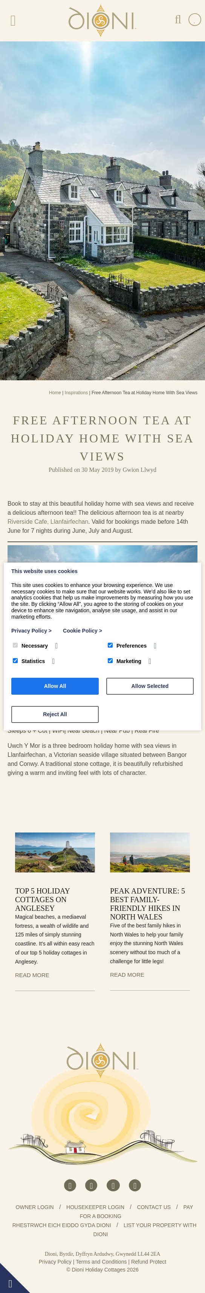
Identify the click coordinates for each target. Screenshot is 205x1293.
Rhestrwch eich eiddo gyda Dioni (61, 1225)
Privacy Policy (55, 1262)
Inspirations (76, 392)
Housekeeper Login (95, 1207)
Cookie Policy (82, 631)
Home (55, 392)
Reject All (55, 714)
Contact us (154, 1207)
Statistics (29, 661)
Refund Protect (148, 1262)
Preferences (127, 646)
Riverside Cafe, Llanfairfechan (48, 521)
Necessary (30, 646)
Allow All (55, 686)
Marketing (124, 661)
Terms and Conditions (101, 1262)
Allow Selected (150, 686)
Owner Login (35, 1207)
